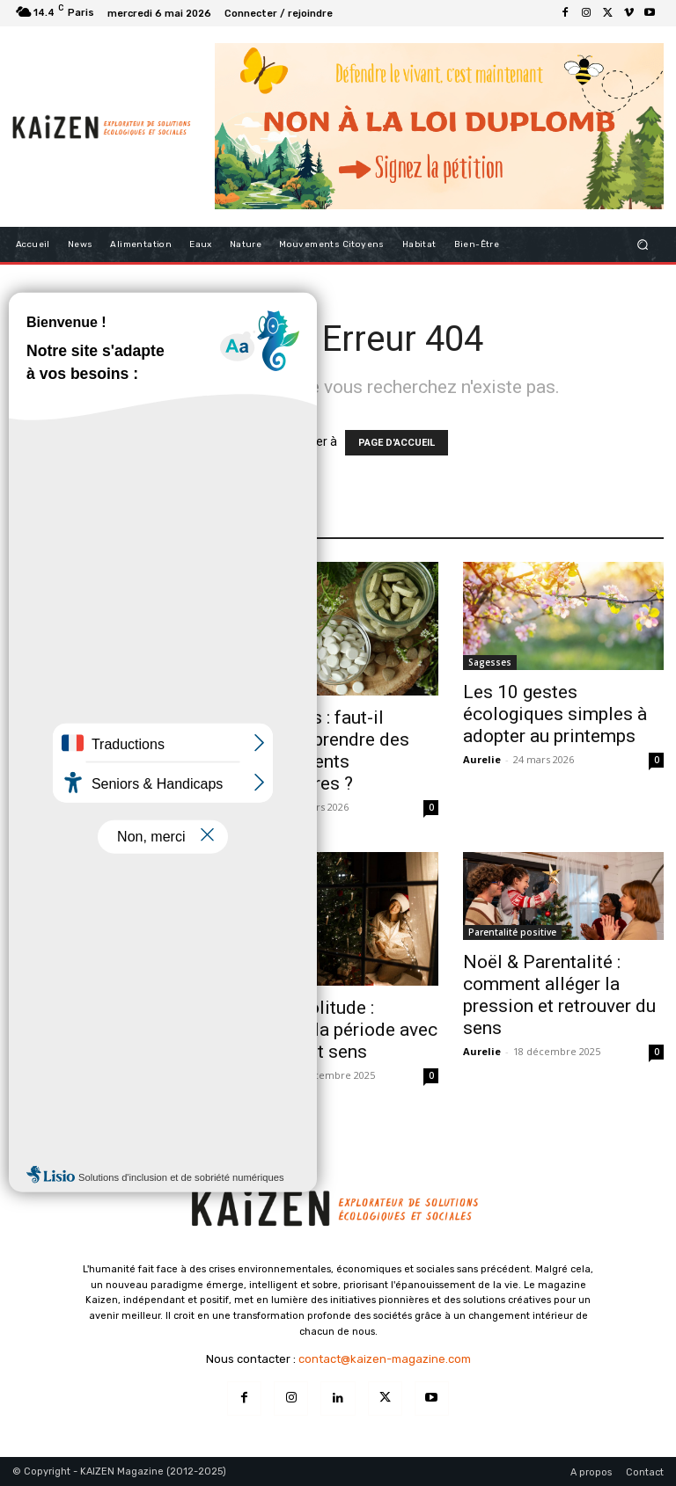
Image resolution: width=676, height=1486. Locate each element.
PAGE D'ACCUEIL (396, 442)
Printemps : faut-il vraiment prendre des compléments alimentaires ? (323, 750)
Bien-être (263, 978)
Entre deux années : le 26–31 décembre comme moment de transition (99, 1040)
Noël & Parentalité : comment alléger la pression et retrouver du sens (559, 994)
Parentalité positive (512, 932)
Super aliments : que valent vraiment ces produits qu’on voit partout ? (94, 750)
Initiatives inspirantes (67, 978)
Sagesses (489, 662)
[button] (643, 244)
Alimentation (47, 687)
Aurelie (31, 806)
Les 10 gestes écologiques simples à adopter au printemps (555, 714)
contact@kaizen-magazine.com (384, 1359)
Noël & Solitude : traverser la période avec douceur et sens (337, 1029)
